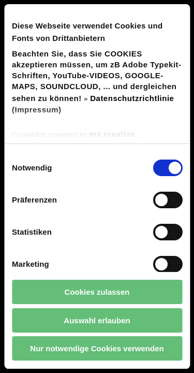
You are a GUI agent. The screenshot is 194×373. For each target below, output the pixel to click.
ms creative (112, 134)
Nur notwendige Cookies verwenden (96, 348)
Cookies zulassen (97, 292)
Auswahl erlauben (97, 320)
